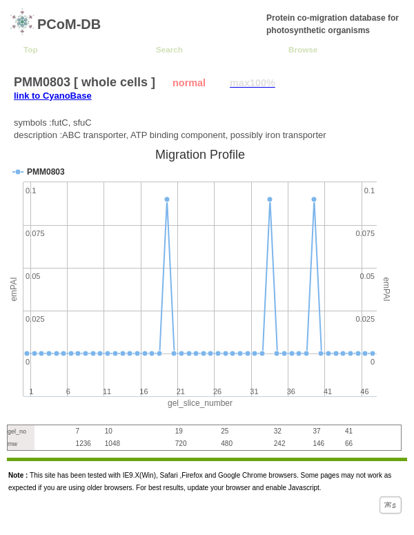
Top (30, 49)
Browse (302, 49)
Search (169, 49)
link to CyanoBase (53, 95)
